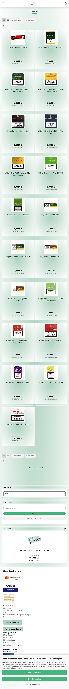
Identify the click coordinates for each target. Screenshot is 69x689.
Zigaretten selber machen (13, 645)
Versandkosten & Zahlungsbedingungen (17, 615)
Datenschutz (7, 617)
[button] (4, 20)
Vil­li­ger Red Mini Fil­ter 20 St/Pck (51, 340)
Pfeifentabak (8, 637)
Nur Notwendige (34, 679)
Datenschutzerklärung (14, 668)
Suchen (34, 513)
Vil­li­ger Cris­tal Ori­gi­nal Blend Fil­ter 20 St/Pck (51, 132)
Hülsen (6, 642)
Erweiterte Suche (34, 518)
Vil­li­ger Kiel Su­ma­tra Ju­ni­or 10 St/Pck (18, 300)
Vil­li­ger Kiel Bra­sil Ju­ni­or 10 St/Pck (18, 257)
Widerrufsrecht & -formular (12, 610)
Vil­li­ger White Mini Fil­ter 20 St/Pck (18, 424)
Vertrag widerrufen (13, 622)
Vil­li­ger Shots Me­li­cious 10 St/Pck (51, 382)
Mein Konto (7, 635)
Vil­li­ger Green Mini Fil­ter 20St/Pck (51, 173)
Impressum (7, 608)
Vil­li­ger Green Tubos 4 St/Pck (18, 215)
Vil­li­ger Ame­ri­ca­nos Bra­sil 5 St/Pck (50, 47)
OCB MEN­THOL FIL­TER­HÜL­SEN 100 (34, 551)
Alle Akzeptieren (34, 672)
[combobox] (17, 20)
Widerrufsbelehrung (13, 629)
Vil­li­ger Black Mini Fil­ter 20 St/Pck (18, 131)
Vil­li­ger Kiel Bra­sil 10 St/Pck (51, 215)
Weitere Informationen (34, 684)
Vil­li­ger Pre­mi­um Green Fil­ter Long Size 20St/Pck (51, 300)
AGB (4, 612)
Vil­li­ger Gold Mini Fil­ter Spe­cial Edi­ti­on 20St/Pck (18, 174)
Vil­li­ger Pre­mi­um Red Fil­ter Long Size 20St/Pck (18, 341)
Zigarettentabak (9, 640)
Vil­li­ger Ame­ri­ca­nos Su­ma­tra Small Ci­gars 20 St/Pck (51, 90)
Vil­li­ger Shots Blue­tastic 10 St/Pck (18, 382)
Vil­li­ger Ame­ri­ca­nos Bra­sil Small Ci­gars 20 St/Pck (18, 90)
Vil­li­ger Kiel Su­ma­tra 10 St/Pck (51, 257)
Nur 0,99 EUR (34, 556)
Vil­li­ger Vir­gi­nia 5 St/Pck (18, 47)
